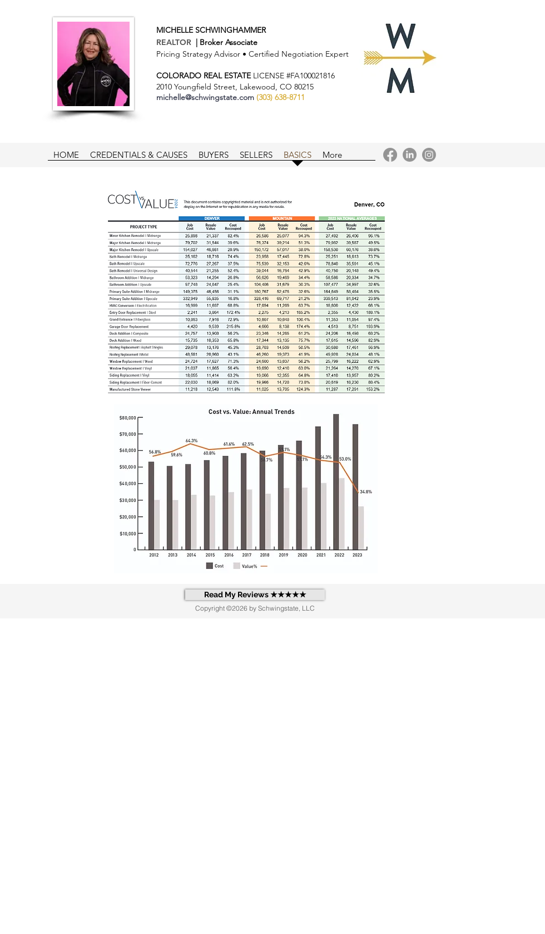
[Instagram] (429, 155)
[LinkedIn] (410, 155)
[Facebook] (390, 155)
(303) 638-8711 (280, 97)
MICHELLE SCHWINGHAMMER (211, 30)
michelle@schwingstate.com (205, 97)
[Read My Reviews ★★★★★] (255, 595)
